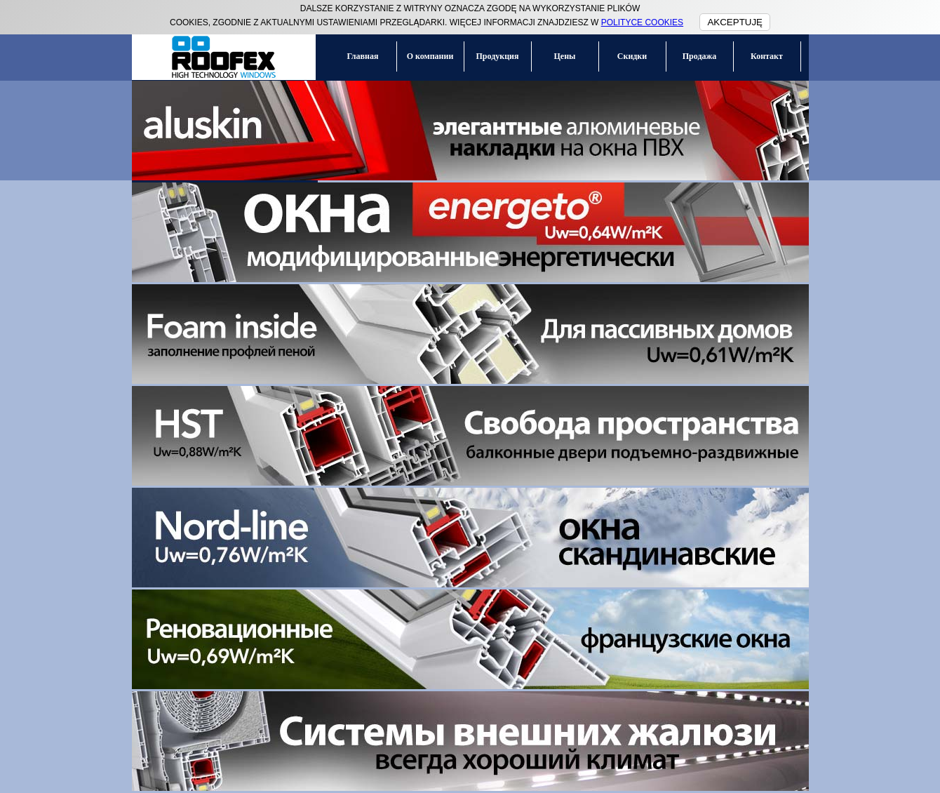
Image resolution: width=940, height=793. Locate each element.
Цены (565, 56)
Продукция (497, 56)
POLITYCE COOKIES (642, 22)
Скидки (632, 56)
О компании (430, 56)
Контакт (767, 56)
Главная (363, 56)
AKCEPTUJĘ (735, 22)
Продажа (699, 56)
